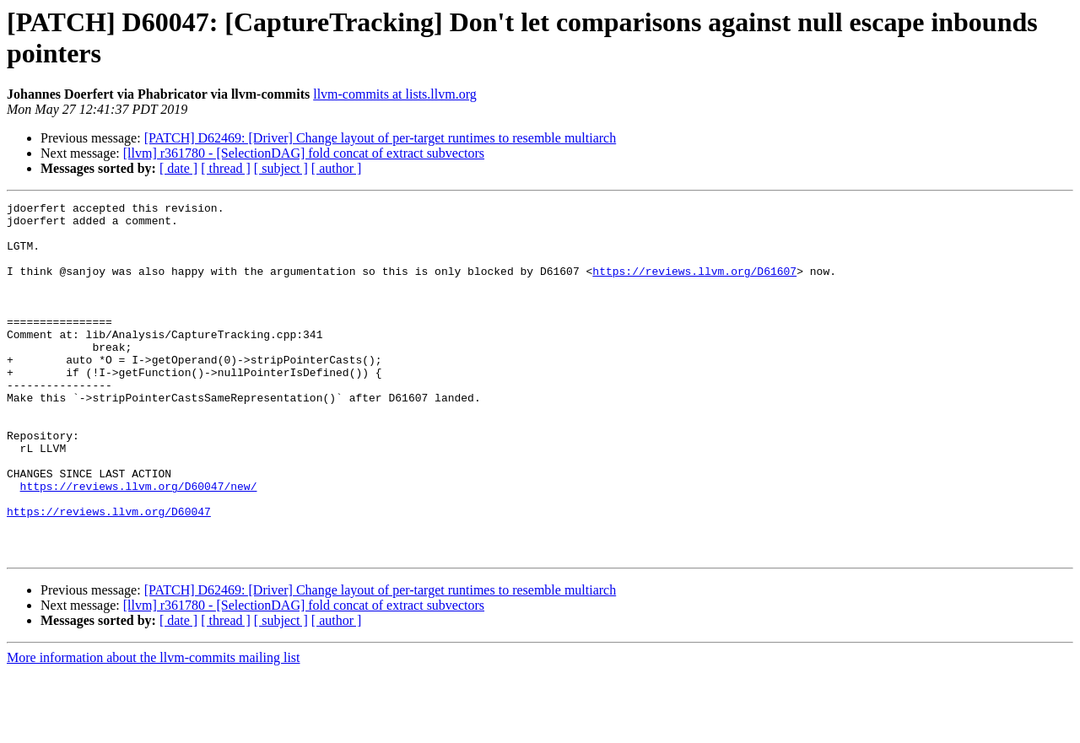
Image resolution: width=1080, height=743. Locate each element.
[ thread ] (226, 168)
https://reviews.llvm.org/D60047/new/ (138, 544)
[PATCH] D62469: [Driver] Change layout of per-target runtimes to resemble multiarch (380, 138)
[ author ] (336, 168)
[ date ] (178, 168)
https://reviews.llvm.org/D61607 (694, 285)
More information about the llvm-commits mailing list (153, 728)
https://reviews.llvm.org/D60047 (109, 574)
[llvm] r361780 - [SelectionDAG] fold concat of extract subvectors (303, 153)
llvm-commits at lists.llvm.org (394, 94)
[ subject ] (281, 168)
